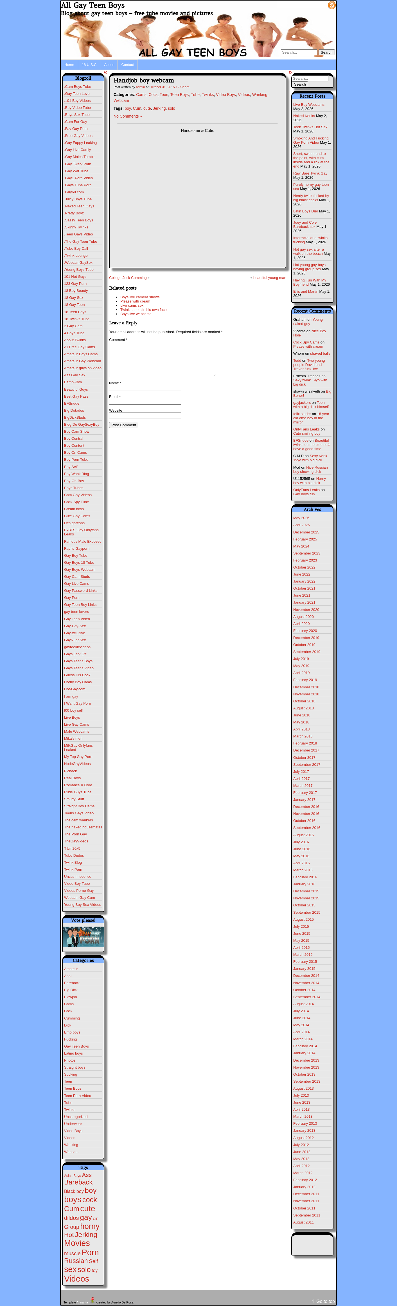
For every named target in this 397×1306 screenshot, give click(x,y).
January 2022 (304, 581)
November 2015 (306, 898)
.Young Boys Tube (79, 269)
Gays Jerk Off (75, 654)
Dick (67, 1025)
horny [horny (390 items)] (90, 1226)
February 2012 (305, 1180)
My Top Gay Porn (78, 757)
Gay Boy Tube (75, 555)
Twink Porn (73, 869)
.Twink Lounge (76, 255)
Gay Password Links (81, 590)
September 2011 (306, 1215)
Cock (68, 1011)
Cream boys (74, 509)
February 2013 (305, 1123)
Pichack (70, 771)
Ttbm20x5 (72, 848)
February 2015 (305, 961)
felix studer (302, 414)
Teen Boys (72, 1088)
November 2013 (306, 1067)
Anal (67, 976)
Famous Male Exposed (82, 541)
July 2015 (301, 926)
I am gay (71, 696)
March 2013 (303, 1116)
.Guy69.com (74, 192)
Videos (69, 1138)
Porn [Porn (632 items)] (90, 1252)
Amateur (71, 969)
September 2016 (306, 828)
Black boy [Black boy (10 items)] (74, 1191)
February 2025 (305, 539)
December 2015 (306, 891)
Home (69, 65)
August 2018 (303, 708)
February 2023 (305, 560)
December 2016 (306, 807)
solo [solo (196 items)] (84, 1269)
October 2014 (304, 990)
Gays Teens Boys (78, 661)
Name (115, 390)
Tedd (297, 360)
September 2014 (306, 997)
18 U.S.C (89, 65)
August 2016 (303, 835)
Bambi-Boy (73, 382)
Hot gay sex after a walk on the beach (308, 251)
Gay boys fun (304, 494)
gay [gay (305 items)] (86, 1217)
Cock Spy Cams (306, 342)
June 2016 (301, 849)
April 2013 (301, 1109)
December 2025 (306, 532)
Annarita (82, 1302)
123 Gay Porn (75, 283)
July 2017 (301, 771)
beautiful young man (269, 278)
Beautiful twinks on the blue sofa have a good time (311, 444)
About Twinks (75, 340)
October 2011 (304, 1208)
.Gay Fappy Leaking (80, 143)
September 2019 (306, 652)
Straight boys (74, 1067)
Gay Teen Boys (76, 1046)
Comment (118, 340)
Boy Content (74, 445)
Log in (318, 5)
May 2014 (301, 1025)
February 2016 (305, 877)
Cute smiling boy (306, 433)
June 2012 (301, 1152)
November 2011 (306, 1201)
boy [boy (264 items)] (90, 1190)
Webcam (71, 1152)
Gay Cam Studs (77, 576)
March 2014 (303, 1039)
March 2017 (303, 785)
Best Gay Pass (76, 396)
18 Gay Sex (73, 297)
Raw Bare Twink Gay (310, 173)
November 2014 (306, 983)
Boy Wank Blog (76, 474)
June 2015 (301, 933)
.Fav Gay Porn (76, 129)
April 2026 (301, 525)
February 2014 (305, 1046)
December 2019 (306, 638)
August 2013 (303, 1088)
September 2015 (306, 912)
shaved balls (320, 353)
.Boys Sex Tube (77, 115)
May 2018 (301, 722)
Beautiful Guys (76, 389)
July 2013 (301, 1095)
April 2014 (301, 1032)
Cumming (72, 1018)
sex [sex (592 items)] (70, 1269)
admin (140, 87)
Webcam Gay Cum (79, 897)
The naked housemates (83, 827)
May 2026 (301, 518)
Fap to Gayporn (76, 548)
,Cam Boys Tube (77, 86)
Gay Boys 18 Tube (79, 562)
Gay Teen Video (77, 619)
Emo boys (72, 1032)
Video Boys (73, 1131)
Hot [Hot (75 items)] (69, 1234)
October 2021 (304, 588)
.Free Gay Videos (78, 136)
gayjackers (302, 402)
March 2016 (303, 870)
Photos (69, 1060)
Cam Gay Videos (78, 495)
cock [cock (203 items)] (89, 1200)
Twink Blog (73, 862)
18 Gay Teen (74, 305)
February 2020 (305, 631)
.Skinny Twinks (76, 227)
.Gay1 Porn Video (78, 178)
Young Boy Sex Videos (82, 904)
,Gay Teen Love (77, 93)
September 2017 (306, 764)
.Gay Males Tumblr (79, 157)
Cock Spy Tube (76, 502)
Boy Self (71, 467)
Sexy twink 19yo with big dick (310, 458)
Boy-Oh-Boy (74, 481)
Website (115, 417)
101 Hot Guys (75, 276)
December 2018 (306, 687)
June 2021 (301, 595)
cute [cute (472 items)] (87, 1208)
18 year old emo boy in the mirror (311, 418)
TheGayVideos (76, 841)
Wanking (71, 1145)
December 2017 (306, 750)
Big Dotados (74, 410)
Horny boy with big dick (309, 480)
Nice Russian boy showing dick (310, 469)
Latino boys (73, 1053)
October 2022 (304, 567)
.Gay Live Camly (77, 150)
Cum (137, 108)
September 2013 (306, 1081)
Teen (68, 1081)
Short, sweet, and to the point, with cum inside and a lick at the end (311, 160)
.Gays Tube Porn (78, 185)
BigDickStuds (75, 417)
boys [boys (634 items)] (72, 1199)
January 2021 (304, 602)
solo (171, 108)
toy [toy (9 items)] (95, 1270)
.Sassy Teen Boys (78, 220)
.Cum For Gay (75, 122)
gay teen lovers (76, 612)
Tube (68, 1103)
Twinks (69, 1110)
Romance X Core (78, 785)
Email (115, 403)
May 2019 (301, 666)
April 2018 (301, 729)
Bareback (72, 983)
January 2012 (304, 1187)
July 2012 (301, 1145)
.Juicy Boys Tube (78, 199)
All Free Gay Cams (79, 347)
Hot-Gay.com (74, 689)
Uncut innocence (77, 876)
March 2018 (303, 736)
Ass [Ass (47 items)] (87, 1175)
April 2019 (301, 673)
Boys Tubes (73, 488)
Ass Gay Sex (74, 375)
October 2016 (304, 821)
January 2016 (304, 884)
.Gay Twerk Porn (77, 164)
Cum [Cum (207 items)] (71, 1209)
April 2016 (301, 863)
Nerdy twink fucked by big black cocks (311, 198)
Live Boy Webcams (308, 104)
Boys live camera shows (139, 297)
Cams (69, 1004)
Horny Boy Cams (78, 682)
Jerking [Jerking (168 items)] (86, 1234)
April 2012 (301, 1166)
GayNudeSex (75, 640)
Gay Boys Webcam (79, 569)
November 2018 (306, 694)
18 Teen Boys (75, 312)
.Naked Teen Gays (79, 206)
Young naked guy (308, 321)
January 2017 (304, 800)
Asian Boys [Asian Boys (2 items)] (72, 1176)
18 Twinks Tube (76, 319)
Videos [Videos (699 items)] (76, 1278)
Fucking (70, 1039)
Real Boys (72, 778)
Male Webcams (76, 731)
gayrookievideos (77, 647)
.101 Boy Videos (77, 100)
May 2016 (301, 856)
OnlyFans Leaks (306, 429)
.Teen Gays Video (78, 234)
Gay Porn (72, 597)
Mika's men (73, 738)
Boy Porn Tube (76, 459)
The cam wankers (78, 820)
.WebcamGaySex (78, 262)
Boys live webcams (136, 314)
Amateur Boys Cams (81, 354)
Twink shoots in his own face (143, 310)
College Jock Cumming (128, 278)
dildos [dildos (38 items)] (71, 1218)
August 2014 (303, 1004)
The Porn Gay (75, 834)
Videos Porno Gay (79, 890)
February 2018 (305, 743)
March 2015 (303, 954)
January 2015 (304, 968)
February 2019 (305, 680)
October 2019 (304, 645)
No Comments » (128, 116)
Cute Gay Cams (77, 516)
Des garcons (74, 523)
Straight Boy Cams (79, 806)
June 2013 (301, 1102)
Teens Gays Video (79, 813)
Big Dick (71, 990)
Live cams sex (131, 305)
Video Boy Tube (77, 883)
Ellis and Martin (305, 291)
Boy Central (73, 438)
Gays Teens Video (79, 668)
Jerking (159, 108)
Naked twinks (304, 116)
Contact (127, 65)
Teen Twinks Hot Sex (310, 127)
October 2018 (304, 701)
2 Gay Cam (73, 326)
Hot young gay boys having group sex (309, 267)
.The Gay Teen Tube (80, 241)
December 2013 (306, 1060)
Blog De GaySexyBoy (81, 424)
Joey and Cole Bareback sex (305, 224)
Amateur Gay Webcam (82, 361)
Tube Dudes (74, 855)
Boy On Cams (75, 452)
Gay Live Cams (76, 583)
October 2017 (304, 757)
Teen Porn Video (77, 1096)
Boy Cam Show (76, 431)
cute (147, 108)
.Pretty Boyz (74, 213)
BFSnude (71, 403)
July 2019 (301, 659)
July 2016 (301, 842)
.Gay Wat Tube (76, 171)
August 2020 (303, 617)
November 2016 (306, 814)
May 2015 (301, 940)
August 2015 (303, 919)
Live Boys (72, 717)
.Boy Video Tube (77, 108)
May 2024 (301, 546)
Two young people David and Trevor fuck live (309, 364)
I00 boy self (73, 710)
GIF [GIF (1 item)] (95, 1218)
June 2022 (301, 574)
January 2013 (304, 1130)
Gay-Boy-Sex (75, 626)
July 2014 (301, 1011)
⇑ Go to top (323, 1301)
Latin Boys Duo (305, 211)
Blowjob (70, 997)
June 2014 (301, 1018)
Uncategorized (76, 1117)
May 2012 (301, 1159)
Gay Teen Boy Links (80, 604)
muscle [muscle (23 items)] (72, 1253)
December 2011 (306, 1194)
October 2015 (304, 905)
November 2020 (306, 610)
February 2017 (305, 793)
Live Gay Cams (76, 724)
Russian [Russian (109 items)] (76, 1260)
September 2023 (306, 553)
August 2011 (303, 1222)
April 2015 (301, 947)
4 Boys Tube (74, 333)
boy (128, 108)
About (109, 65)
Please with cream (135, 301)
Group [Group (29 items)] (71, 1227)
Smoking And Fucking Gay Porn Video (311, 140)
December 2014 (306, 975)
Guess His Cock (77, 675)
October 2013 (304, 1074)
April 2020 (301, 624)
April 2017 (301, 778)
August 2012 (303, 1138)
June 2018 (301, 715)
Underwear (73, 1124)
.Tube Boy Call (76, 248)
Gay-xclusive (74, 633)
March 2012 (303, 1173)
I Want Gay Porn (77, 703)
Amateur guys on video (82, 368)
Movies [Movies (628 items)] (77, 1243)
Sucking (70, 1074)
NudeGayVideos (77, 764)
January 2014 (304, 1053)
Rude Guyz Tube (78, 792)
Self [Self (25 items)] (93, 1261)
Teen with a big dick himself (311, 404)
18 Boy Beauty (76, 290)
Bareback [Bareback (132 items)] (78, 1182)
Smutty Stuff (74, 799)
